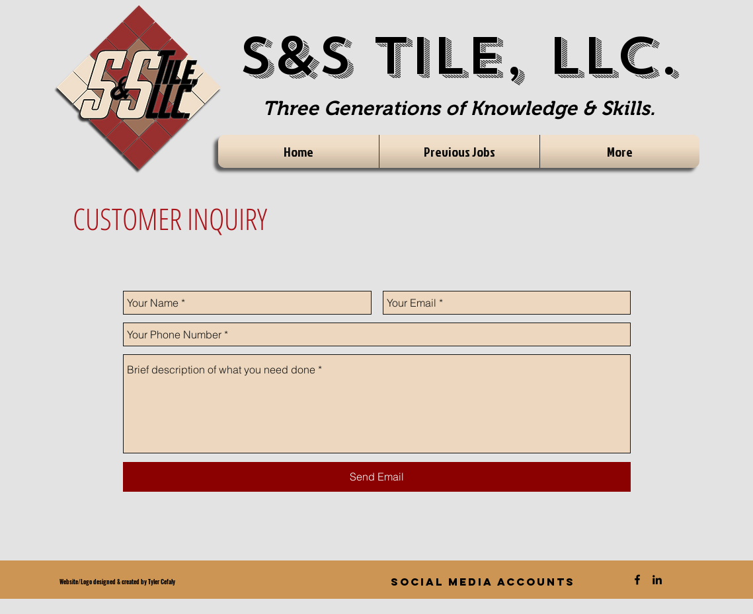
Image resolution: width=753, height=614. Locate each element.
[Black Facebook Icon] (637, 579)
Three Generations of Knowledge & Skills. (458, 108)
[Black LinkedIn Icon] (657, 579)
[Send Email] (377, 477)
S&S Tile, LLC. (459, 56)
